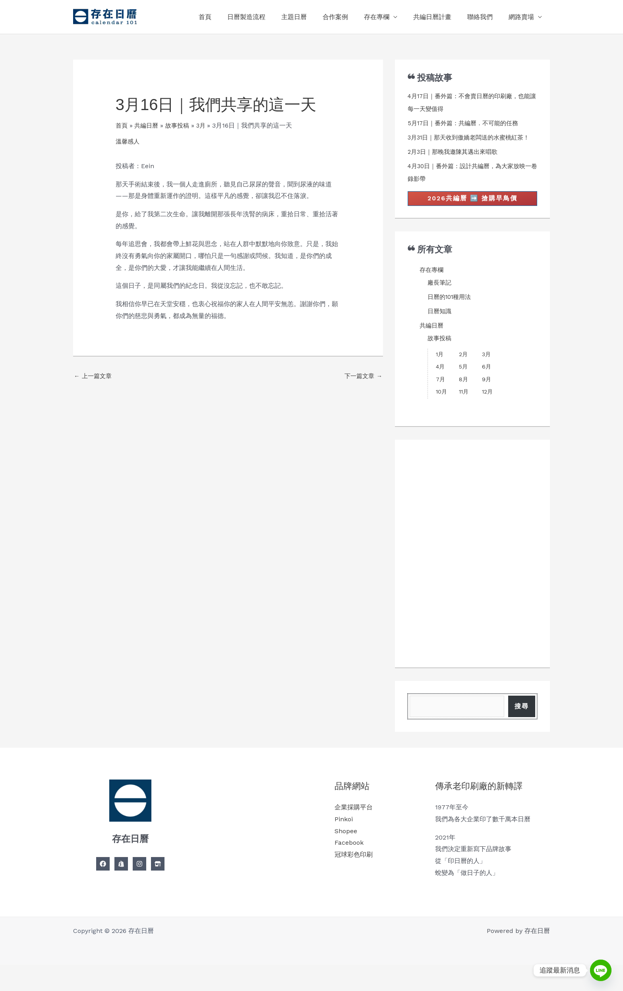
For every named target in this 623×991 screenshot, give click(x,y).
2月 (463, 368)
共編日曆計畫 (440, 17)
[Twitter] (121, 890)
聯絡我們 (484, 17)
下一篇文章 (362, 376)
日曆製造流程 (267, 17)
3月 (486, 368)
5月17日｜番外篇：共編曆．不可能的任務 (467, 123)
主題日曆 (311, 17)
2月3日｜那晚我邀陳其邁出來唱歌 (456, 164)
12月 (487, 405)
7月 (440, 393)
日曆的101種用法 (451, 310)
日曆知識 (440, 324)
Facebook (349, 869)
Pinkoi (344, 845)
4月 (440, 380)
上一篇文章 (94, 376)
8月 (463, 393)
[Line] (600, 970)
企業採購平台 (354, 833)
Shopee (346, 857)
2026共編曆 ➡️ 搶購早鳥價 (472, 211)
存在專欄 (387, 17)
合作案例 (349, 17)
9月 (486, 393)
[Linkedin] (157, 890)
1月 (439, 368)
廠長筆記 (440, 296)
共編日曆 (432, 339)
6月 (486, 380)
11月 (463, 405)
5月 (463, 380)
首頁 (228, 17)
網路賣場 (523, 17)
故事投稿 (440, 351)
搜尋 (521, 726)
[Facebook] (103, 890)
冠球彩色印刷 (354, 880)
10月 (441, 405)
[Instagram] (139, 890)
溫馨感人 (128, 141)
